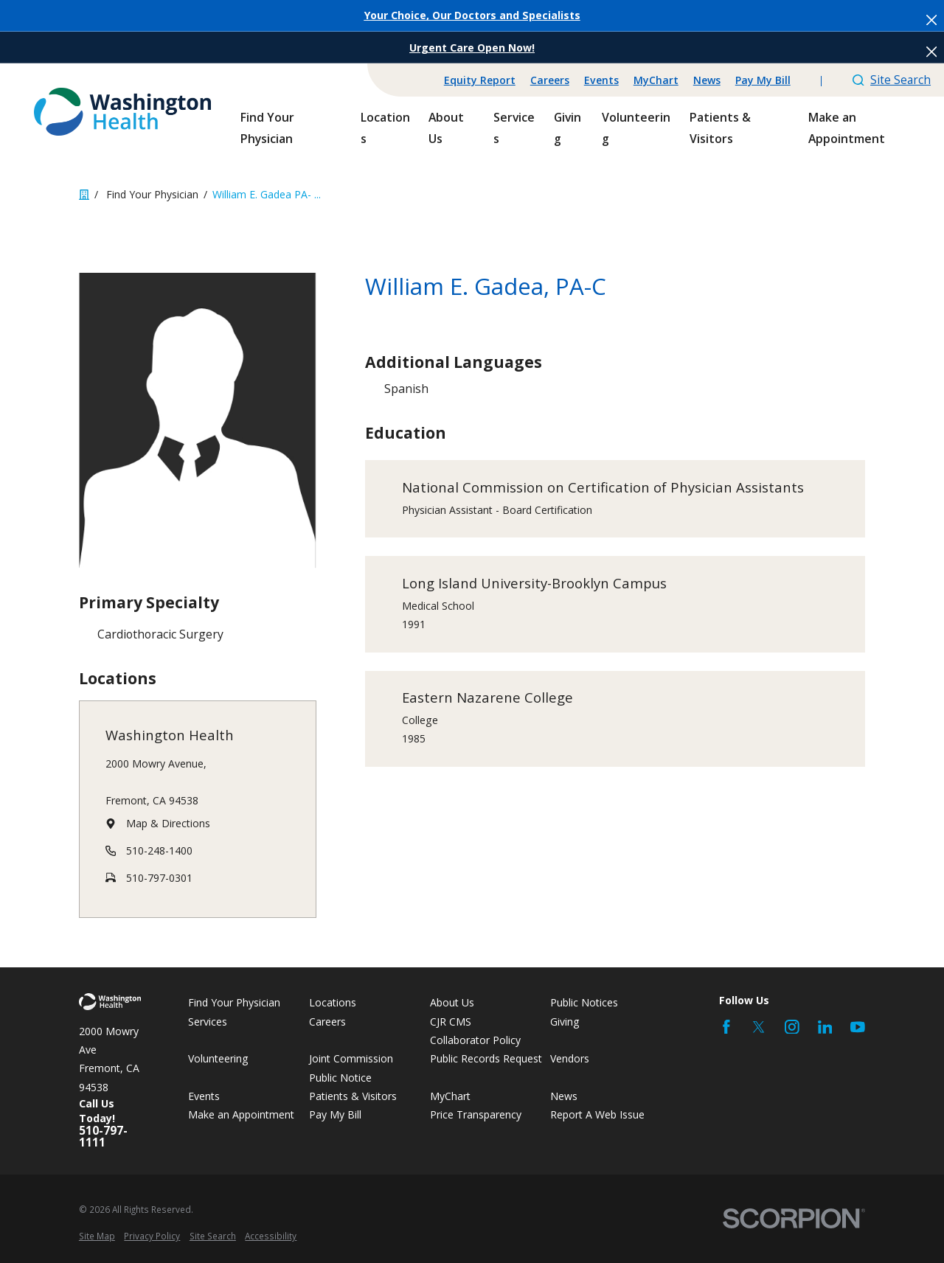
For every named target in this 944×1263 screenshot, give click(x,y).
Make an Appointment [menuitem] (846, 127)
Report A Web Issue (597, 1114)
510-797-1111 (103, 1136)
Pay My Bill (763, 80)
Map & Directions (168, 823)
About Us (452, 1002)
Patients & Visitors (353, 1096)
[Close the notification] (931, 20)
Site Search (892, 80)
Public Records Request (486, 1058)
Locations (332, 1002)
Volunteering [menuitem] (636, 127)
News (707, 80)
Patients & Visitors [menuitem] (720, 127)
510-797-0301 (159, 877)
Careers (549, 80)
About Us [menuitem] (446, 127)
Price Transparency (475, 1114)
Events (601, 80)
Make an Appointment (241, 1114)
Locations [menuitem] (385, 127)
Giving (565, 1022)
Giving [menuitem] (567, 127)
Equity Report (480, 80)
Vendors (569, 1058)
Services (207, 1022)
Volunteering (218, 1058)
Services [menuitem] (514, 127)
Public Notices (584, 1002)
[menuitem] (97, 1236)
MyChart (656, 80)
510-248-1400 (159, 850)
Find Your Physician (234, 1002)
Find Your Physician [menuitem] (267, 127)
